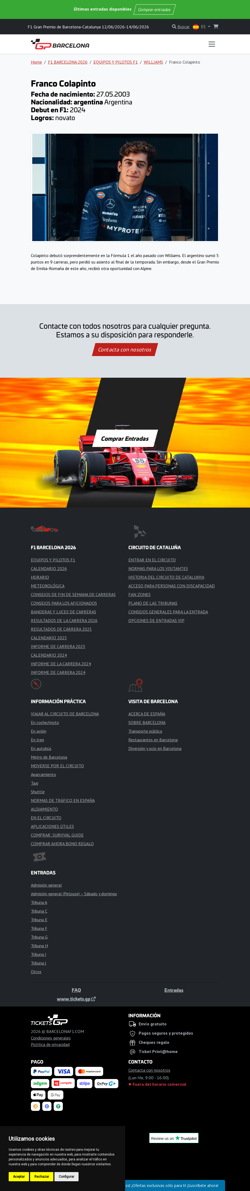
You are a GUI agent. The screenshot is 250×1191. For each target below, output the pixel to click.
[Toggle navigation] (211, 44)
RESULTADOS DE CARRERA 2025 (61, 629)
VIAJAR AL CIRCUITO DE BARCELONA (65, 713)
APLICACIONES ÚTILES (52, 826)
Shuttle (38, 791)
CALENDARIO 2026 (49, 568)
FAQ (76, 990)
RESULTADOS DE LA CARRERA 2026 (64, 620)
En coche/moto (45, 722)
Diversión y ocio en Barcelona (154, 748)
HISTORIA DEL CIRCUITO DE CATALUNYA (166, 577)
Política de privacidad (50, 1044)
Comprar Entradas (125, 438)
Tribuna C (39, 911)
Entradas (173, 990)
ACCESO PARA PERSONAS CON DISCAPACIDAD (171, 585)
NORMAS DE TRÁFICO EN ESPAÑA (63, 800)
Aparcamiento (43, 774)
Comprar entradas (155, 9)
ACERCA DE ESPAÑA (146, 713)
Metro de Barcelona (49, 757)
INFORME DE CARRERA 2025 (58, 646)
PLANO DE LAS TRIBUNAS (152, 603)
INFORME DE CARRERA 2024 (58, 672)
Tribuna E (39, 919)
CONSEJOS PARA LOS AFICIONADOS (64, 603)
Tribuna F (39, 928)
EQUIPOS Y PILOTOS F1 (115, 62)
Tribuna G (39, 937)
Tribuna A (39, 902)
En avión (38, 731)
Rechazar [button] (41, 1177)
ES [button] (200, 27)
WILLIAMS (153, 62)
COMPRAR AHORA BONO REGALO (62, 843)
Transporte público (145, 731)
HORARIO (40, 577)
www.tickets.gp (76, 998)
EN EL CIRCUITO (46, 817)
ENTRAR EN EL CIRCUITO (152, 559)
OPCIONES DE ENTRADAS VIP (156, 620)
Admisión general (46, 885)
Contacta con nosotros (125, 349)
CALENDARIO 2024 (49, 655)
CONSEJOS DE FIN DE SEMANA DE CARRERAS (73, 594)
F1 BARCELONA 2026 (67, 62)
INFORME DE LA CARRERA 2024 (61, 663)
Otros (36, 971)
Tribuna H (39, 945)
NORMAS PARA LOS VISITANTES (158, 568)
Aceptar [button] (19, 1177)
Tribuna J (38, 963)
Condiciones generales (51, 1038)
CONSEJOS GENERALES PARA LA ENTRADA (168, 611)
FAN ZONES (139, 594)
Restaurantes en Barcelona (153, 739)
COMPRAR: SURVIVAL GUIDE (57, 835)
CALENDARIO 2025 (49, 637)
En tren (37, 739)
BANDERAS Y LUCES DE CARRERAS (63, 611)
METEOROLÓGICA (47, 585)
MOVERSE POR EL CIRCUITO (57, 765)
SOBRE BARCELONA (146, 722)
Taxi (34, 783)
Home (36, 62)
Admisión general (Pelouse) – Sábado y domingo (74, 893)
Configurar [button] (66, 1177)
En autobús (41, 748)
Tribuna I (38, 954)
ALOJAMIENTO (44, 809)
